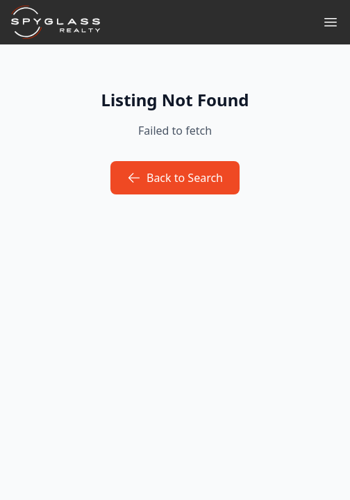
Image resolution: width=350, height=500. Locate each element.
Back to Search (175, 177)
